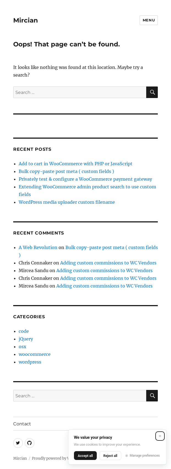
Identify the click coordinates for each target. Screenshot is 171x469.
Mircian (25, 20)
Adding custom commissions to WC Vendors (108, 263)
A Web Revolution (38, 247)
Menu (149, 20)
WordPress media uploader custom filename (67, 202)
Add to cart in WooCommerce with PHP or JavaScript (76, 163)
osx (22, 346)
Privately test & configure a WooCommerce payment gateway (85, 179)
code (24, 331)
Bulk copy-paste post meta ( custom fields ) (66, 171)
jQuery (26, 339)
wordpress (30, 362)
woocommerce (35, 354)
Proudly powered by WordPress (59, 458)
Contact (22, 423)
